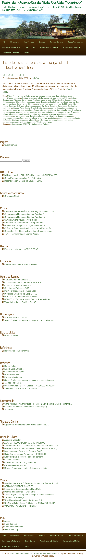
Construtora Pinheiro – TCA (16, 288)
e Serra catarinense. (33, 106)
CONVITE (26, 124)
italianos (46, 108)
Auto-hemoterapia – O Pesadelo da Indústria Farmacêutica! (31, 446)
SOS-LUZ (8, 409)
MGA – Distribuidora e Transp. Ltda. (20, 291)
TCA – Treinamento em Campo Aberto (21, 234)
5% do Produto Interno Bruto (18, 96)
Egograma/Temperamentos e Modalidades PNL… (26, 425)
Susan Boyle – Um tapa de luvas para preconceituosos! (29, 320)
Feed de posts (10, 524)
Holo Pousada (29, 42)
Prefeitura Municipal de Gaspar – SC (20, 294)
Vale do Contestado (27, 122)
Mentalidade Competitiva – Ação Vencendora (24, 225)
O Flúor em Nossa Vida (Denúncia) (20, 462)
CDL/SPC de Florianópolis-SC (17, 280)
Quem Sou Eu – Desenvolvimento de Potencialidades (28, 231)
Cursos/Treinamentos (75, 42)
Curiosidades (36, 124)
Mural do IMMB (11, 336)
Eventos (42, 42)
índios (73, 98)
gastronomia (7, 108)
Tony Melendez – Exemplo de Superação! (23, 500)
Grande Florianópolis (21, 108)
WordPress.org (11, 530)
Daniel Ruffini (10, 366)
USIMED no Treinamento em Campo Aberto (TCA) (27, 299)
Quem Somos (30, 47)
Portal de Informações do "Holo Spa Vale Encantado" (33, 554)
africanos (34, 96)
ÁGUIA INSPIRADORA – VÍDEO (18, 486)
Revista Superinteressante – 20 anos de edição (25, 468)
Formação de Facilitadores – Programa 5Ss (23, 223)
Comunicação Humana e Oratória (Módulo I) (24, 214)
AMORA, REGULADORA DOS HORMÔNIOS (24, 443)
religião (40, 120)
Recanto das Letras (13, 377)
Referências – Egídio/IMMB (16, 351)
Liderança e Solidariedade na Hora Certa (22, 489)
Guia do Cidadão (12, 460)
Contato (26, 53)
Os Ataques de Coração (15, 465)
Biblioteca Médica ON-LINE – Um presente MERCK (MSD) (30, 175)
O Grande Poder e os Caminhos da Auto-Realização (27, 228)
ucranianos (14, 122)
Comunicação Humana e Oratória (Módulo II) (24, 217)
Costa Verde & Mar (16, 106)
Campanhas (17, 124)
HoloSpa (35, 78)
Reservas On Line (56, 42)
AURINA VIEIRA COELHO (16, 317)
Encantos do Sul (63, 106)
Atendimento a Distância (49, 47)
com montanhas (41, 104)
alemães (24, 98)
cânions (44, 100)
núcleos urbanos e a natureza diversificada (50, 110)
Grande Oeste (36, 108)
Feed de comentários (13, 527)
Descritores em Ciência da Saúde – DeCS (23, 181)
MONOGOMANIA (12, 375)
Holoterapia (14, 42)
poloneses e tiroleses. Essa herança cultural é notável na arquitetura (29, 118)
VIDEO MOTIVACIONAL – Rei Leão (20, 388)
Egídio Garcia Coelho (14, 369)
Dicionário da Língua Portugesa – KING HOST (25, 454)
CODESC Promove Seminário (17, 285)
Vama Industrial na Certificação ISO (20, 302)
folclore (74, 106)
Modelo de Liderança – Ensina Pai (19, 492)
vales (50, 122)
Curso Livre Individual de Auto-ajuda (20, 220)
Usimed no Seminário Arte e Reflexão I (21, 297)
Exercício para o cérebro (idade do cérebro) (24, 457)
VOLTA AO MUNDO (13, 75)
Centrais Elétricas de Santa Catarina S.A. (22, 282)
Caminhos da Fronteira (31, 100)
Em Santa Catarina (49, 106)
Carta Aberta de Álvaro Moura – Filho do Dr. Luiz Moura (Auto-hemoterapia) (38, 404)
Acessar (8, 521)
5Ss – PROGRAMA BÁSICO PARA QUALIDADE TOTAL (29, 211)
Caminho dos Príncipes (12, 100)
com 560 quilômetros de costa (59, 100)
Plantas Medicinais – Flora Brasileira (20, 264)
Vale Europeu (41, 122)
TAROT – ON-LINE (12, 383)
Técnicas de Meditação (14, 497)
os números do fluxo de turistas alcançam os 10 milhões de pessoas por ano (43, 116)
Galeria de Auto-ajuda (14, 372)
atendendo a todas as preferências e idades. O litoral (49, 98)
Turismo (46, 124)
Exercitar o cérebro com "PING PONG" (21, 249)
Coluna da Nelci (11, 196)
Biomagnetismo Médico (71, 47)
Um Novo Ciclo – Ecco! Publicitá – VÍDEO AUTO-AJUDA (29, 386)
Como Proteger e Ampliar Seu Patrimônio (22, 178)
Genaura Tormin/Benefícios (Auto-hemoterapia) (25, 407)
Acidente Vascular (12, 440)
